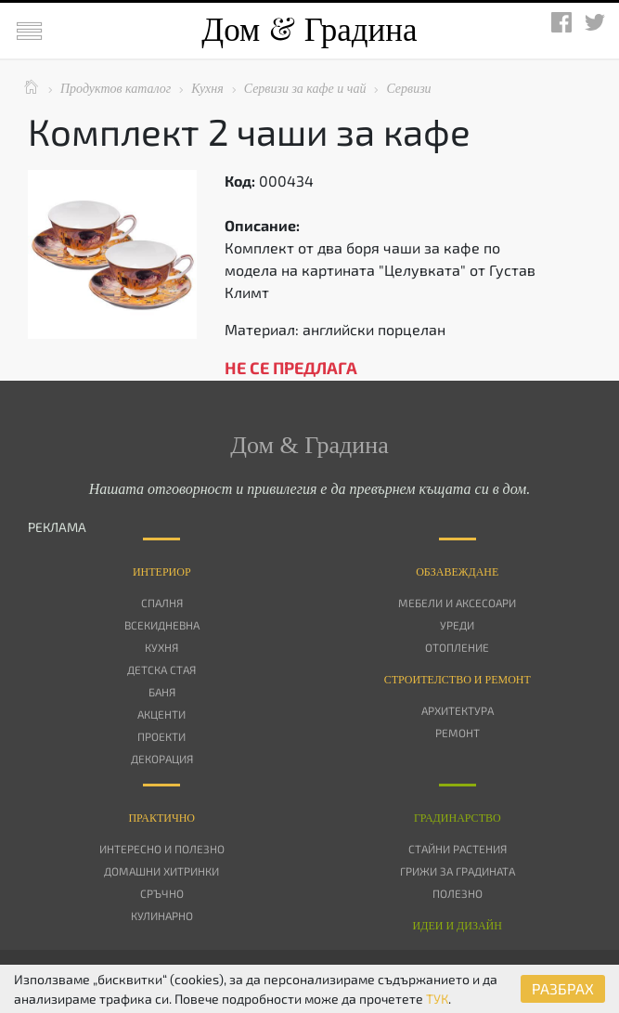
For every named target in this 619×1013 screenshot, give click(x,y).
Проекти (161, 736)
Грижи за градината (457, 870)
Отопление (457, 647)
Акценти (161, 714)
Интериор (162, 571)
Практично (161, 818)
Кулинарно (162, 915)
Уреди (457, 624)
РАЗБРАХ (563, 988)
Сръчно (162, 893)
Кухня (161, 647)
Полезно (457, 893)
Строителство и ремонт (457, 679)
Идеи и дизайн (457, 925)
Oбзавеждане (457, 571)
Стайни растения (457, 848)
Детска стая (161, 669)
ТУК (437, 999)
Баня (161, 691)
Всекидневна (162, 624)
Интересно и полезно (162, 848)
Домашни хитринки (161, 870)
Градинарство (457, 818)
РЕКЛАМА (57, 527)
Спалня (162, 602)
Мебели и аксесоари (457, 602)
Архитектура (457, 710)
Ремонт (457, 732)
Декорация (162, 758)
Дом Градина (309, 30)
